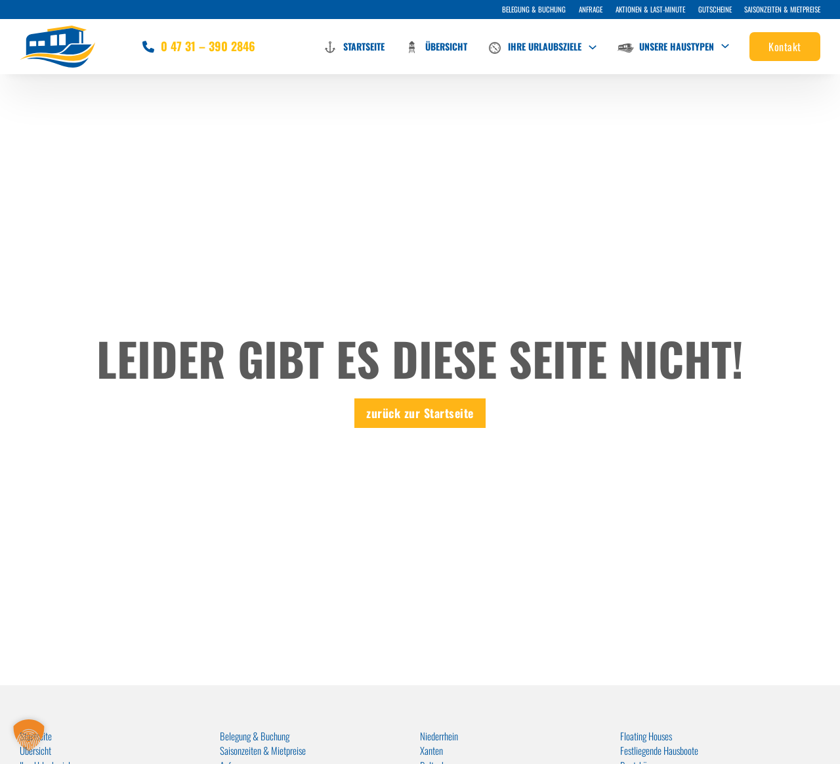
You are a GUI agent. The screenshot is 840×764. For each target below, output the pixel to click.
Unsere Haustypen (665, 46)
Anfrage (590, 9)
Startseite (353, 47)
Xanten (431, 750)
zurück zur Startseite (420, 412)
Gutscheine (715, 9)
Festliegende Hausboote (659, 750)
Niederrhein (439, 736)
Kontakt (784, 46)
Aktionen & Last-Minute (650, 9)
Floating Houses (646, 736)
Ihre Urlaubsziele (534, 47)
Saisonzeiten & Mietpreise (782, 9)
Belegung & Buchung (534, 9)
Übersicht (435, 47)
